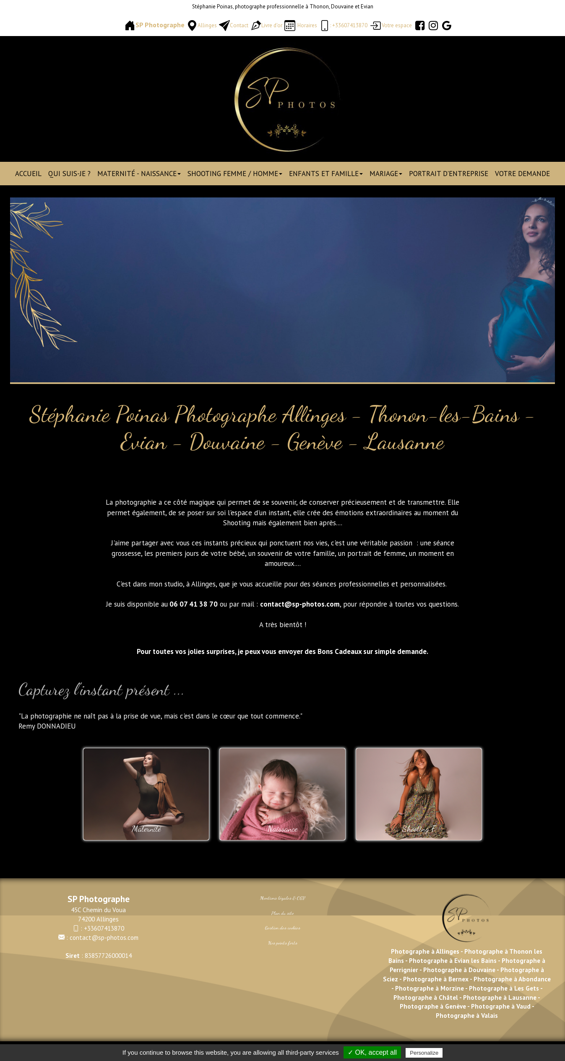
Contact (239, 25)
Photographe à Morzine (430, 988)
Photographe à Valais (467, 1015)
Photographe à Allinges (425, 951)
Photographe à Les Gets (504, 988)
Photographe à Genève (433, 1006)
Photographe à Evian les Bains (453, 960)
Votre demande (522, 173)
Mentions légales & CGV (282, 898)
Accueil (28, 173)
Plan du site (282, 913)
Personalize (424, 1053)
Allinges (207, 25)
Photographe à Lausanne (499, 997)
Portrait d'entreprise (448, 173)
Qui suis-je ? (69, 173)
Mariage (386, 173)
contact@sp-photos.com (104, 937)
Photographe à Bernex (436, 979)
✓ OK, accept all (372, 1052)
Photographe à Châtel (425, 997)
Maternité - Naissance (139, 173)
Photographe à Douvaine (460, 969)
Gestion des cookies (282, 928)
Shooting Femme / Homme (234, 173)
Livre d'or (271, 25)
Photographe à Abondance (512, 979)
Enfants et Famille (326, 173)
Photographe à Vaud (500, 1006)
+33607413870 (104, 928)
